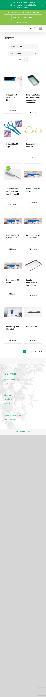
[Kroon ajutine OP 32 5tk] (13, 265)
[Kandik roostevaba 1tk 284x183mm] (33, 265)
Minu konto (8, 395)
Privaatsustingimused (12, 415)
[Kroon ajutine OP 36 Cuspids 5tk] (13, 221)
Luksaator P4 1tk (33, 326)
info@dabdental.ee (11, 379)
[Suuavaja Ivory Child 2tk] (33, 129)
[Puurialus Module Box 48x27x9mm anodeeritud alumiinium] (33, 80)
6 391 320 (8, 384)
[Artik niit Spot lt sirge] (13, 129)
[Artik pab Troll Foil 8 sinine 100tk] (13, 80)
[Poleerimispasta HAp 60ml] (13, 312)
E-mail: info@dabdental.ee (29, 12)
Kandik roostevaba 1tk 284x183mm (32, 282)
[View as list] (25, 59)
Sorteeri (16, 46)
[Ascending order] (35, 46)
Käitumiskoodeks (11, 419)
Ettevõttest (8, 399)
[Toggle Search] (35, 28)
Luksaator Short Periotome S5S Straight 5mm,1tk (12, 191)
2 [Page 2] (28, 351)
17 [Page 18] (36, 351)
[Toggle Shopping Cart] (30, 28)
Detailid (13, 110)
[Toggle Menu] (40, 29)
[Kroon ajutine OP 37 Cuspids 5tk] (33, 221)
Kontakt (7, 403)
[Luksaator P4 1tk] (33, 312)
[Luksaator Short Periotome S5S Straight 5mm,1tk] (13, 174)
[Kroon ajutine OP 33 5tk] (33, 174)
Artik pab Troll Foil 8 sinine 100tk (11, 97)
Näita (15, 54)
